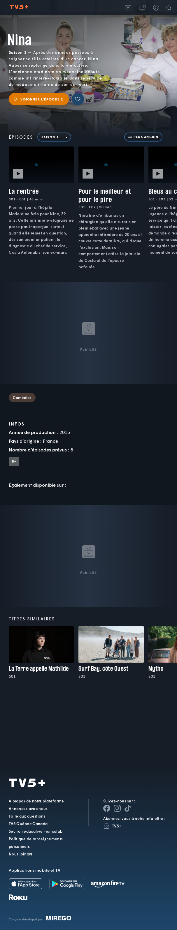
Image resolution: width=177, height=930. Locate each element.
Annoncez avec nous (28, 808)
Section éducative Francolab (35, 831)
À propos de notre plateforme (36, 801)
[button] (142, 8)
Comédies (22, 397)
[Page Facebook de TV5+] (106, 808)
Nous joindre (21, 854)
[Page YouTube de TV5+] (127, 808)
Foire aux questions (27, 816)
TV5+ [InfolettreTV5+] (117, 825)
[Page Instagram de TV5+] (117, 808)
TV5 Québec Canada (28, 823)
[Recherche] (170, 8)
